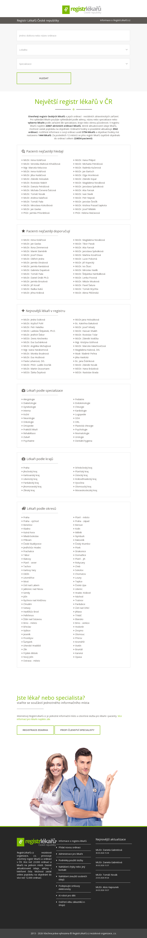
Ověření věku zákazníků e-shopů (72, 903)
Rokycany (80, 562)
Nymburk (79, 536)
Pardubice (80, 604)
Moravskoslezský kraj (86, 490)
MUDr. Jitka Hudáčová (34, 175)
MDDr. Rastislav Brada (86, 372)
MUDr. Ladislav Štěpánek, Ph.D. (39, 330)
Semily (26, 592)
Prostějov (28, 638)
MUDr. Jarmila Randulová (36, 266)
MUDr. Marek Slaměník (35, 251)
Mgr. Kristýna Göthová (86, 342)
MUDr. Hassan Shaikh (86, 330)
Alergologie (29, 399)
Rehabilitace (29, 433)
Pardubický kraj (31, 482)
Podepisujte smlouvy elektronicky (69, 887)
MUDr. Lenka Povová (86, 277)
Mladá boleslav (31, 536)
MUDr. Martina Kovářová (88, 255)
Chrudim (27, 604)
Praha (26, 467)
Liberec (79, 589)
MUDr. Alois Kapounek (107, 887)
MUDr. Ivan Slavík (84, 194)
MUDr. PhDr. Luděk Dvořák (37, 364)
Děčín (26, 573)
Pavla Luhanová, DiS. (34, 361)
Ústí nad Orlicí (82, 607)
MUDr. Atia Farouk (84, 190)
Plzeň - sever (30, 562)
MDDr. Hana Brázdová (86, 368)
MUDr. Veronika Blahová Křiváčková (41, 163)
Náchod (79, 596)
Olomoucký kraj (83, 486)
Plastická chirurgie (84, 425)
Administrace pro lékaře (71, 853)
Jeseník (26, 634)
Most (26, 581)
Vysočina (79, 482)
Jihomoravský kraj (32, 486)
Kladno (26, 528)
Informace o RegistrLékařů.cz (115, 20)
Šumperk (27, 641)
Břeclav (27, 626)
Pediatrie (79, 399)
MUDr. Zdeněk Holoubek (36, 178)
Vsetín (78, 645)
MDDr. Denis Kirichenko (35, 338)
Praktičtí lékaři (30, 429)
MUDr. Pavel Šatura (85, 285)
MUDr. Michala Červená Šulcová (39, 190)
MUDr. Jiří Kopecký (84, 262)
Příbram (27, 539)
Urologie (79, 437)
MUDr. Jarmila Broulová (35, 281)
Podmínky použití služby (71, 860)
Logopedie (80, 414)
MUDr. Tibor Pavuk (85, 243)
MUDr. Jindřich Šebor (34, 334)
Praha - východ (31, 521)
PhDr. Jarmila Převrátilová (36, 212)
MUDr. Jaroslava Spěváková (89, 186)
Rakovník (79, 539)
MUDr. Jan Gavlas (32, 209)
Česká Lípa (80, 585)
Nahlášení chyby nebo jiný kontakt (72, 868)
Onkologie (28, 421)
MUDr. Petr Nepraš (85, 197)
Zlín (25, 649)
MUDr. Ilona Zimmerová (35, 247)
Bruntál (79, 649)
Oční (77, 418)
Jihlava (78, 611)
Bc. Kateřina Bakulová (86, 323)
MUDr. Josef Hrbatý (85, 327)
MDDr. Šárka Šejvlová (34, 372)
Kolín (77, 528)
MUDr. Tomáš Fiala (33, 201)
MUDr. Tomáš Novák (34, 194)
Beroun (79, 524)
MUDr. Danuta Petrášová (36, 186)
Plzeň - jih (80, 558)
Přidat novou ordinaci (70, 847)
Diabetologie (29, 403)
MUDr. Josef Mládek (85, 209)
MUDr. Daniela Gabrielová (109, 850)
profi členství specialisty (77, 730)
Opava (78, 656)
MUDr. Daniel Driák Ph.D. (36, 277)
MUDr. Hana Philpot (85, 160)
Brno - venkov (82, 622)
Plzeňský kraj (82, 471)
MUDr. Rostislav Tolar (86, 334)
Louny (78, 577)
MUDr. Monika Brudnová (36, 353)
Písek (78, 547)
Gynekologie (29, 406)
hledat (44, 78)
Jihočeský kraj (30, 471)
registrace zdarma (35, 730)
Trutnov (79, 600)
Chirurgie (79, 406)
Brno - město (30, 622)
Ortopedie (28, 425)
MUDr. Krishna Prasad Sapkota (91, 205)
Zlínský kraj (29, 490)
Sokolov (79, 570)
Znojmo (79, 630)
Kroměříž (80, 641)
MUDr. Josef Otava (33, 255)
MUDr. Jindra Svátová (34, 319)
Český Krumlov (82, 543)
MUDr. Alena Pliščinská (86, 292)
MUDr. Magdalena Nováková (90, 182)
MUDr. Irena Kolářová (34, 160)
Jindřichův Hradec (32, 547)
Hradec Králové (83, 592)
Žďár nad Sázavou (32, 619)
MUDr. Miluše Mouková (87, 281)
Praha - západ (82, 521)
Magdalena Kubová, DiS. (87, 349)
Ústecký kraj (81, 475)
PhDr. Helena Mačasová (87, 212)
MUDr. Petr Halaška (33, 327)
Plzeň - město (82, 517)
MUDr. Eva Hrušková (33, 357)
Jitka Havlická (81, 357)
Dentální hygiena (83, 440)
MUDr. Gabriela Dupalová (36, 270)
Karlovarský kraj (31, 475)
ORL (77, 421)
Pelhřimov (28, 615)
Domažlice (80, 555)
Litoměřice (28, 577)
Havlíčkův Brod (31, 611)
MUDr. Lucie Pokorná (86, 258)
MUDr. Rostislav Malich (35, 182)
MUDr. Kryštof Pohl (33, 323)
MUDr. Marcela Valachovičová (90, 346)
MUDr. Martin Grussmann (36, 368)
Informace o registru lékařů (73, 840)
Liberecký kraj (30, 478)
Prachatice (28, 551)
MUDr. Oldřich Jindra (33, 258)
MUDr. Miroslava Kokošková (37, 205)
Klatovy (27, 558)
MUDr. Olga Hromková (86, 175)
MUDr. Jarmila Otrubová (35, 262)
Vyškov (26, 630)
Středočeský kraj (83, 467)
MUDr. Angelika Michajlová (37, 346)
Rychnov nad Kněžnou (34, 600)
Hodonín (79, 626)
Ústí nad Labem (31, 585)
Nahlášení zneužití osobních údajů (73, 878)
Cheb (77, 566)
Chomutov (80, 573)
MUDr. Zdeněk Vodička (86, 338)
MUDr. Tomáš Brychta (86, 288)
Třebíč (78, 615)
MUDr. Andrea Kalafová (35, 197)
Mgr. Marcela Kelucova (35, 167)
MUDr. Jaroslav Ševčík (86, 201)
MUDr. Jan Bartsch (84, 171)
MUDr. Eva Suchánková (35, 342)
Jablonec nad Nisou (33, 589)
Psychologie (81, 429)
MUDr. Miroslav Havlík (86, 270)
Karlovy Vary (29, 570)
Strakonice (80, 551)
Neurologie (29, 418)
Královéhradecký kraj (85, 478)
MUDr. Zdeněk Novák (86, 364)
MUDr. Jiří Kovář (31, 285)
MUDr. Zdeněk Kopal (85, 178)
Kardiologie (81, 410)
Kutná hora (29, 532)
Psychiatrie (28, 440)
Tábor (26, 555)
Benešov (27, 524)
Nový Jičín (28, 656)
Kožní (26, 414)
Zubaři (26, 437)
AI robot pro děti (67, 895)
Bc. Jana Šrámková (84, 361)
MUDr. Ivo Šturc (83, 266)
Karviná (79, 653)
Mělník (78, 532)
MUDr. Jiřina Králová (33, 292)
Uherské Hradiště (32, 645)
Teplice (78, 581)
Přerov (78, 638)
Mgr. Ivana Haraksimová (35, 349)
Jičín (25, 596)
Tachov (27, 566)
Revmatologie (82, 433)
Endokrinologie (82, 403)
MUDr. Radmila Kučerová (88, 167)
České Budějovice (32, 543)
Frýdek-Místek (30, 653)
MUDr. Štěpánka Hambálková (90, 273)
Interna (27, 410)
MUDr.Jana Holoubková (87, 319)
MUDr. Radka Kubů (33, 288)
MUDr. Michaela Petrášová (89, 163)
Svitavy (26, 607)
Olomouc (80, 634)
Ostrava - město (31, 660)
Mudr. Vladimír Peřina (86, 353)
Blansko (79, 619)
